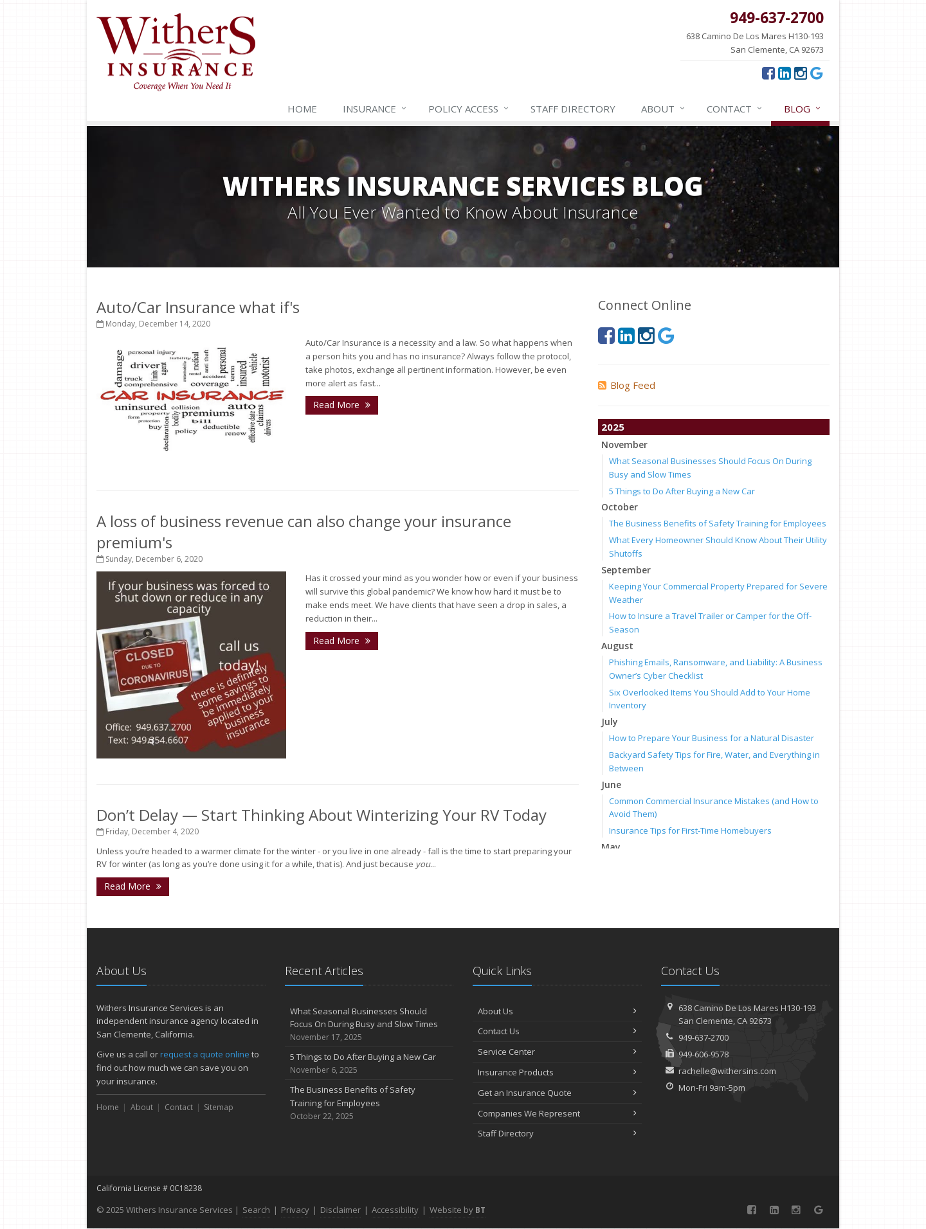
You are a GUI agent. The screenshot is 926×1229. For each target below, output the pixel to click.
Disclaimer (340, 1210)
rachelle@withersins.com (727, 1071)
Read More (341, 405)
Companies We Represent (557, 1113)
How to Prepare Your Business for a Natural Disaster (711, 738)
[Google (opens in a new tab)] (816, 72)
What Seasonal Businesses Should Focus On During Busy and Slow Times (369, 1024)
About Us (557, 1011)
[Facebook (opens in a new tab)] (768, 72)
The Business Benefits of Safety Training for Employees (717, 523)
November (624, 444)
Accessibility (395, 1210)
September (626, 570)
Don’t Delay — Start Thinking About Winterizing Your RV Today (321, 814)
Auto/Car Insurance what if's (198, 307)
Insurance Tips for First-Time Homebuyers (690, 830)
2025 (612, 426)
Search (256, 1210)
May (611, 847)
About (663, 109)
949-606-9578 (703, 1054)
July (609, 721)
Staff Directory (557, 1133)
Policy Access (469, 109)
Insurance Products (557, 1072)
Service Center (557, 1051)
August (617, 646)
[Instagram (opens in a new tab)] (800, 72)
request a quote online (205, 1054)
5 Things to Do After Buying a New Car (682, 491)
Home (302, 108)
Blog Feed (626, 385)
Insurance (375, 109)
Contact (735, 109)
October (619, 507)
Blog (803, 109)
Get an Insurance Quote (557, 1093)
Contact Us (557, 1031)
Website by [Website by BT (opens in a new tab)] (458, 1210)
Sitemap (218, 1107)
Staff (573, 108)
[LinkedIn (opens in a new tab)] (784, 72)
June (611, 784)
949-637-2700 (703, 1037)
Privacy (295, 1210)
